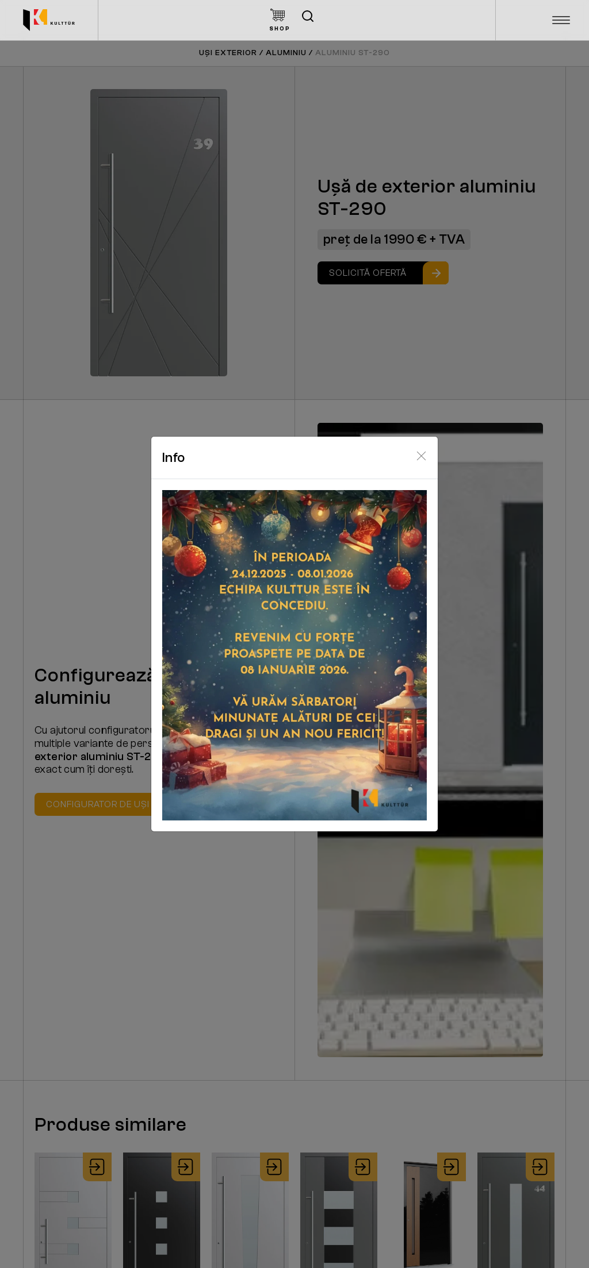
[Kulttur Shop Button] (279, 20)
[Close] (422, 456)
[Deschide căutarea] (307, 16)
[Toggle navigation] (561, 20)
